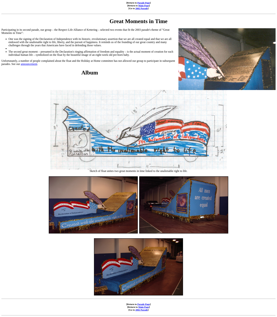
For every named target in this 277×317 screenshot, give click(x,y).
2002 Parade (141, 8)
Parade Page (143, 2)
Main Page (143, 5)
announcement (29, 63)
